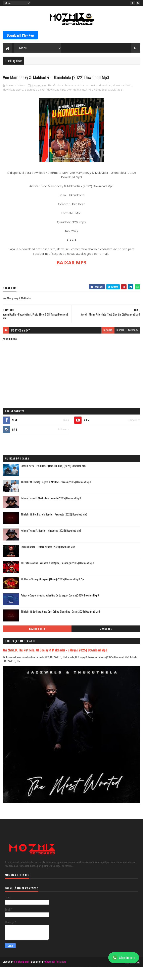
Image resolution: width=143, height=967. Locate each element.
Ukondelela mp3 (77, 89)
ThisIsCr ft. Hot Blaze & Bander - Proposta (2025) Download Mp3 (54, 514)
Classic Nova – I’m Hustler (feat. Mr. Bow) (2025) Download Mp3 (53, 466)
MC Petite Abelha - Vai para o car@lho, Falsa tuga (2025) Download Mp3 (57, 563)
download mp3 (56, 89)
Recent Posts (37, 628)
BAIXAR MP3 (71, 262)
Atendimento (123, 957)
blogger (107, 330)
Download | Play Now (20, 35)
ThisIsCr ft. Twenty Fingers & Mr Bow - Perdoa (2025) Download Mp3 (56, 482)
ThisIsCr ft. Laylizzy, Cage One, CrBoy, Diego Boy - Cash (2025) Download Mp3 (60, 611)
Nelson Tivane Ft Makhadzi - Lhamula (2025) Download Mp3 (51, 498)
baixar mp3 (72, 85)
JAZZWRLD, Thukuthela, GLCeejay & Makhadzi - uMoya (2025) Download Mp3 (55, 649)
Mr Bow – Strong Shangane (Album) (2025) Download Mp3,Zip (52, 579)
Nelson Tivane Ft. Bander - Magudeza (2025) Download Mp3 (51, 530)
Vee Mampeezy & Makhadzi (105, 89)
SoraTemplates (21, 961)
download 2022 (122, 85)
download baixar (35, 89)
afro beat (58, 85)
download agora (13, 89)
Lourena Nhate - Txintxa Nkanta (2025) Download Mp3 (48, 547)
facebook (133, 330)
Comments (106, 628)
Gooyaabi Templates (55, 961)
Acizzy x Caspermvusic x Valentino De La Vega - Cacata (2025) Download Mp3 (60, 595)
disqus (120, 330)
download (105, 85)
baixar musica (89, 85)
